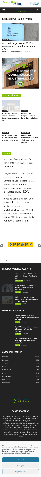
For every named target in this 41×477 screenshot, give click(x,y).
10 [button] (24, 260)
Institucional (25, 132)
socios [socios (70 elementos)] (26, 217)
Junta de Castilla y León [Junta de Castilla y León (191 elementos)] (15, 199)
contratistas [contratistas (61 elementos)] (7, 177)
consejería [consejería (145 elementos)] (8, 166)
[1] (20, 3)
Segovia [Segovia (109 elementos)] (19, 217)
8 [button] (20, 260)
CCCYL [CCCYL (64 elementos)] (31, 163)
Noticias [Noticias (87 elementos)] (18, 206)
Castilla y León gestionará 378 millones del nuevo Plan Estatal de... (26, 276)
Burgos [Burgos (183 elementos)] (32, 159)
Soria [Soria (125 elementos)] (31, 217)
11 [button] (26, 260)
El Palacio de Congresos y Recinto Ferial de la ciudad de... (29, 116)
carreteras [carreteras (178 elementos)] (8, 163)
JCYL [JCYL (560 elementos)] (26, 191)
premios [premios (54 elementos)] (14, 213)
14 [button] (32, 260)
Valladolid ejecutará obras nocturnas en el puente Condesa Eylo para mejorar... (26, 299)
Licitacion (5, 39)
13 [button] (30, 260)
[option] (20, 244)
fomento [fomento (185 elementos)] (23, 184)
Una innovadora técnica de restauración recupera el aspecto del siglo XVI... (27, 317)
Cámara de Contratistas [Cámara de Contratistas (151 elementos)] (15, 181)
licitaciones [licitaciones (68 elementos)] (7, 202)
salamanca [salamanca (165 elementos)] (8, 217)
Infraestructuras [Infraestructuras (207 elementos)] (12, 192)
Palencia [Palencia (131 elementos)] (29, 210)
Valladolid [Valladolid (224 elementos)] (8, 220)
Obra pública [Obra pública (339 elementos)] (11, 209)
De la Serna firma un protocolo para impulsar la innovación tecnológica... (26, 341)
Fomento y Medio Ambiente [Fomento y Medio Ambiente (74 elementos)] (12, 188)
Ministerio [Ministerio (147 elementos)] (8, 206)
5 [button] (14, 260)
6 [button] (16, 260)
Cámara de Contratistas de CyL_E (12, 51)
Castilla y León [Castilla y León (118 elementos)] (21, 163)
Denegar (20, 466)
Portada (18, 292)
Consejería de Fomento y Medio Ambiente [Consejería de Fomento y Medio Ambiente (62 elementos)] (16, 170)
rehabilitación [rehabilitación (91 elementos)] (24, 213)
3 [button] (10, 260)
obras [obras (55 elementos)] (22, 210)
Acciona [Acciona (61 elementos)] (5, 159)
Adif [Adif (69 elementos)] (11, 159)
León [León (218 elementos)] (31, 198)
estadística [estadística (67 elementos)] (6, 185)
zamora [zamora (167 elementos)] (20, 221)
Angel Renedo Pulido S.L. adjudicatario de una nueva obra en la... (10, 138)
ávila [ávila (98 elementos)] (27, 221)
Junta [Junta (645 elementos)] (7, 195)
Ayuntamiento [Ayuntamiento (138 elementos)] (20, 159)
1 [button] (6, 260)
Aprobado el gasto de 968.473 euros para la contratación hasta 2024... (18, 46)
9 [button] (22, 260)
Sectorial (5, 111)
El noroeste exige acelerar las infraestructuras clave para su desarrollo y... (25, 288)
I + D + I (18, 322)
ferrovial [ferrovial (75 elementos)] (14, 185)
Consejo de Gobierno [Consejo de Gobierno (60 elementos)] (10, 174)
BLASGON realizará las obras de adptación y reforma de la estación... (26, 329)
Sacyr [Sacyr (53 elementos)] (31, 213)
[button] (38, 10)
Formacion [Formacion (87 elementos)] (27, 188)
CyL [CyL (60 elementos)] (14, 177)
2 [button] (8, 260)
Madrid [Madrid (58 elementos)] (27, 202)
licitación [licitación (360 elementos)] (17, 202)
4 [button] (12, 260)
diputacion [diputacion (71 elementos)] (31, 181)
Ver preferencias (20, 472)
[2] (20, 73)
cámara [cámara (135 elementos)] (19, 177)
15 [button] (34, 260)
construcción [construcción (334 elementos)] (27, 173)
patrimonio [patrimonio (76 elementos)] (7, 213)
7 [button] (18, 260)
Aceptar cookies (20, 460)
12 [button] (28, 260)
